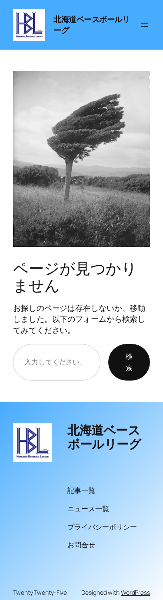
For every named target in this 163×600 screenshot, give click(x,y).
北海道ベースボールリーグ (104, 436)
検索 (129, 361)
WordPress (135, 592)
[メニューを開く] (145, 25)
